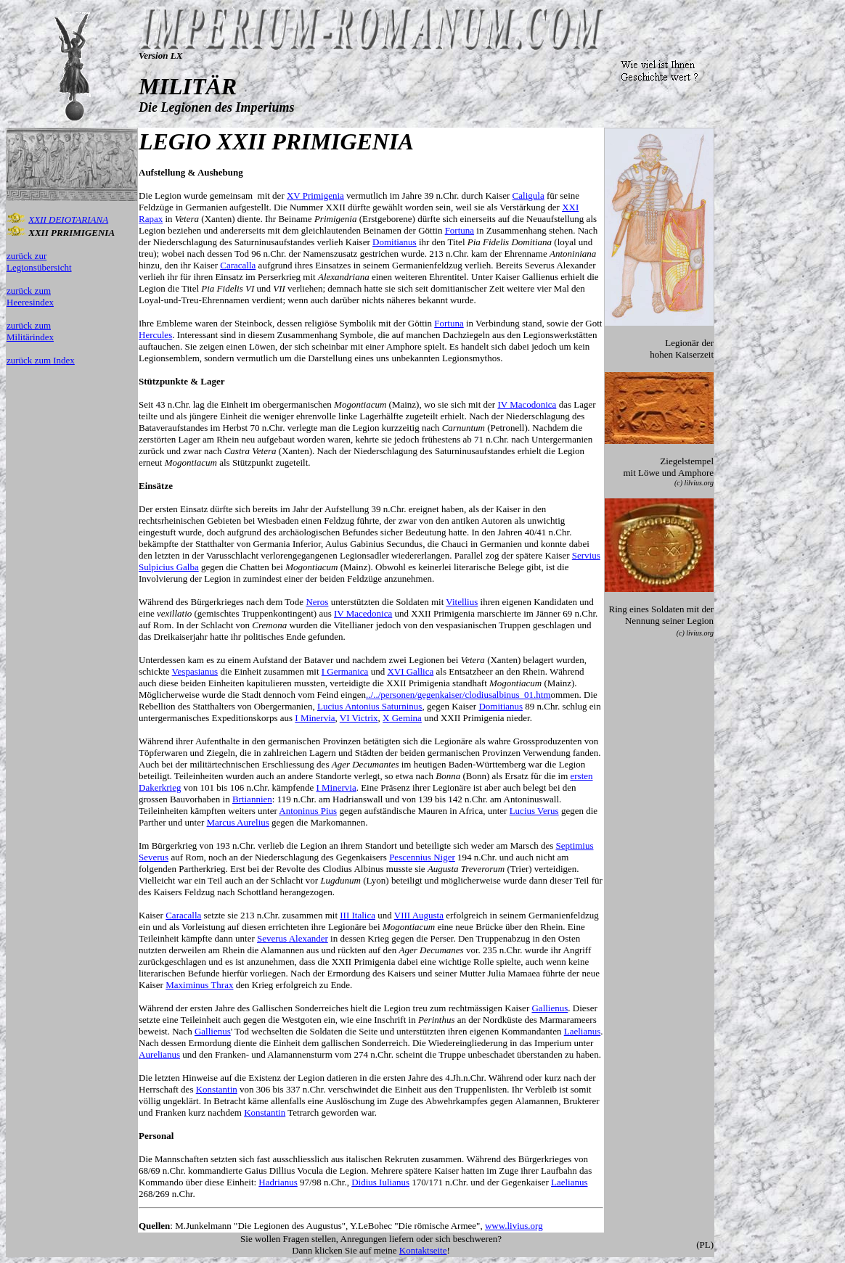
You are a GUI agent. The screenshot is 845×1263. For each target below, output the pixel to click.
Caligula (528, 195)
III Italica (357, 915)
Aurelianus (159, 1054)
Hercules (155, 334)
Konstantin (216, 1089)
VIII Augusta (419, 915)
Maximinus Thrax (199, 984)
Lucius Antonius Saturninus (369, 706)
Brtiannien (252, 799)
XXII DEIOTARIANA (68, 219)
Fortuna (459, 230)
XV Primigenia (315, 195)
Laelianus (582, 1031)
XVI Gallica (410, 671)
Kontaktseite (423, 1250)
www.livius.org (514, 1225)
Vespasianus (195, 671)
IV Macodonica (526, 404)
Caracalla (238, 265)
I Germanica (345, 671)
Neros (317, 601)
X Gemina (402, 717)
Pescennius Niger (422, 857)
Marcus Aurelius (238, 822)
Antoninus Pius (308, 810)
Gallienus (549, 1008)
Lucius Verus (534, 810)
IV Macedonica (363, 613)
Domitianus (394, 241)
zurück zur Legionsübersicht (39, 261)
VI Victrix (359, 717)
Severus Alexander (292, 938)
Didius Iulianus (380, 1182)
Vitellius (462, 601)
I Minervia (315, 717)
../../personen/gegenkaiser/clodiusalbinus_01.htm (458, 694)
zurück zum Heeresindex (30, 296)
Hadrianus (277, 1182)
